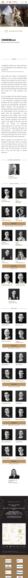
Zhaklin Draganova (7, 285)
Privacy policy (14, 551)
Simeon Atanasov (6, 441)
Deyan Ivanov (19, 325)
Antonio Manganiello (19, 244)
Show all (14, 223)
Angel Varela (19, 364)
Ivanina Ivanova (6, 201)
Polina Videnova (13, 302)
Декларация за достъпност (19, 552)
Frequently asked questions (7, 552)
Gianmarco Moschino (19, 202)
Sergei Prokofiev (13, 178)
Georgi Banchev (6, 403)
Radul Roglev (5, 364)
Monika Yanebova (20, 285)
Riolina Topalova (13, 482)
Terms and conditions (6, 551)
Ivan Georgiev (5, 325)
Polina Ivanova (5, 244)
